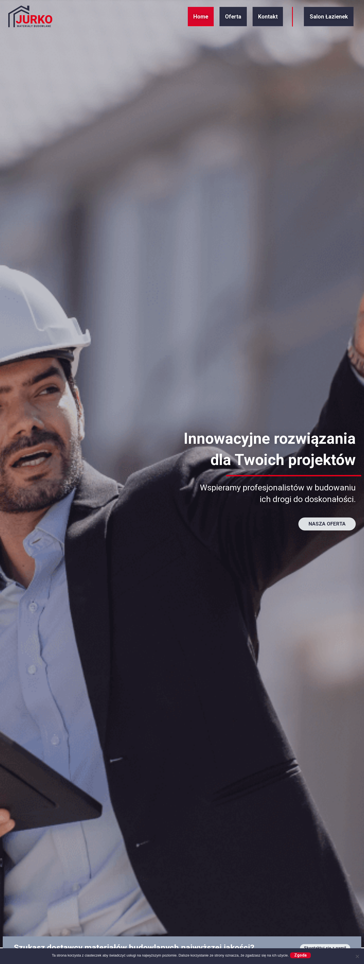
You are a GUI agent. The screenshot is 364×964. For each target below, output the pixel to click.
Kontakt (259, 19)
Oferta (230, 19)
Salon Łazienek (323, 19)
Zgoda (301, 955)
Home (203, 19)
